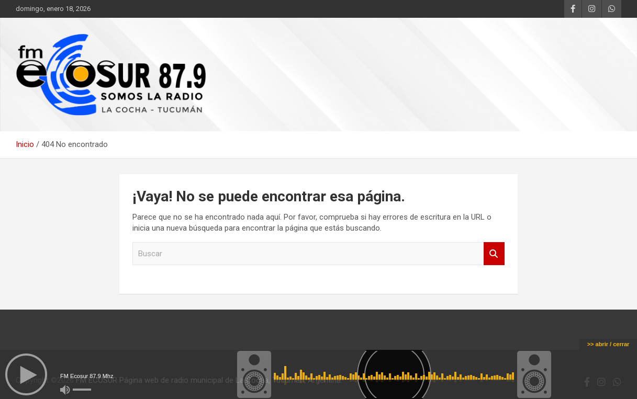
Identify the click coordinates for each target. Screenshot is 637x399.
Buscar (494, 254)
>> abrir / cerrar (608, 344)
